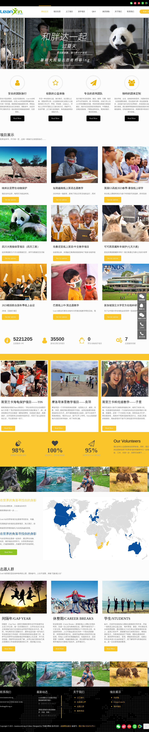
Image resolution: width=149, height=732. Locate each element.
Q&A (94, 11)
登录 (144, 11)
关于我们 (118, 11)
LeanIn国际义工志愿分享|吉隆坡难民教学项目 (48, 699)
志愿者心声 (81, 702)
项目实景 (57, 11)
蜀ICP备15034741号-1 (87, 726)
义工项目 (69, 11)
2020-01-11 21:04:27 (47, 704)
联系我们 (130, 11)
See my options (10, 200)
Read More (17, 118)
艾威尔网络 (46, 726)
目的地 (116, 698)
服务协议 (80, 711)
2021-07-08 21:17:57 (47, 715)
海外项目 (117, 706)
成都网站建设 (65, 726)
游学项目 (81, 11)
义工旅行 (80, 698)
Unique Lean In (119, 702)
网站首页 (44, 11)
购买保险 (106, 11)
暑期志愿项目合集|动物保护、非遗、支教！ (47, 711)
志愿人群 (80, 706)
